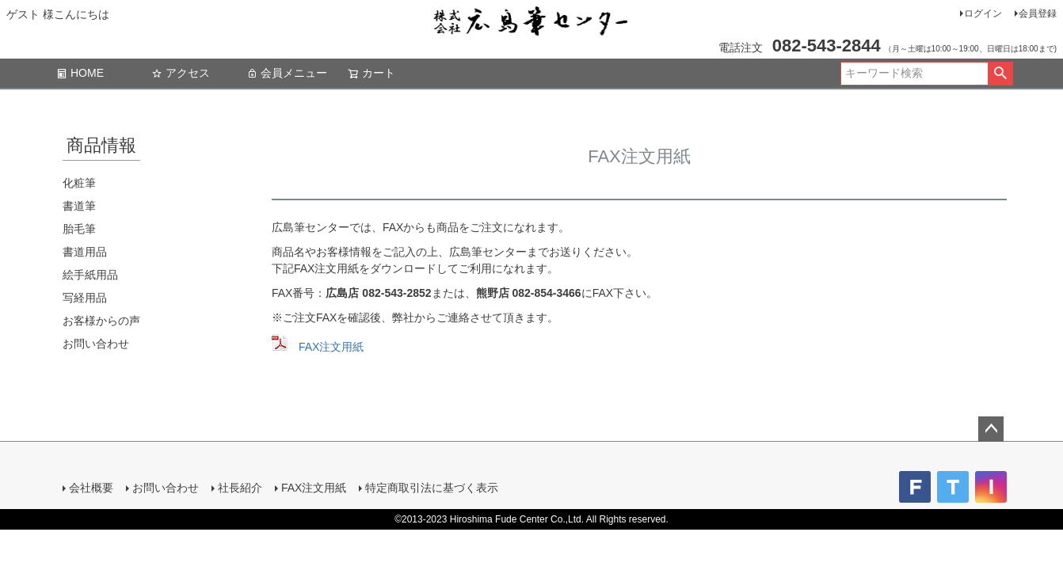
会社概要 (91, 487)
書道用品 (85, 251)
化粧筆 (79, 183)
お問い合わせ (96, 343)
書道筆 (79, 206)
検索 (1000, 74)
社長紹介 (240, 487)
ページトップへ (991, 429)
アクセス (180, 72)
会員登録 (1038, 13)
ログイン (983, 13)
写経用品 (85, 297)
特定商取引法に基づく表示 (431, 487)
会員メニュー (286, 72)
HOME (80, 72)
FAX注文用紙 (331, 346)
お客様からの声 (101, 320)
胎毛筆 (79, 228)
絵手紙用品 (90, 274)
